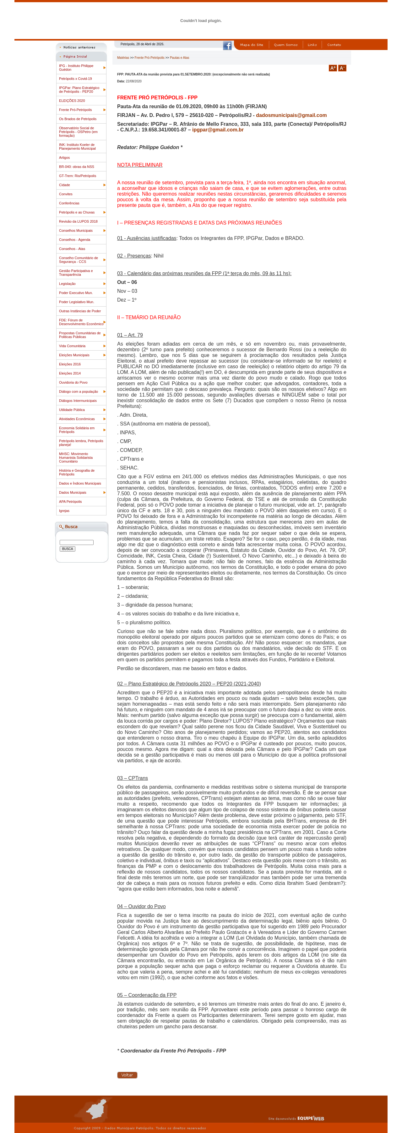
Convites (66, 194)
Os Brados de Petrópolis (77, 119)
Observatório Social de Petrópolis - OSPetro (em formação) (78, 131)
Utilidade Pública (72, 410)
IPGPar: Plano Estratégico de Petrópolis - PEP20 (79, 89)
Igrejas (64, 511)
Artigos (64, 157)
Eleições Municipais (74, 355)
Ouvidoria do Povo (73, 382)
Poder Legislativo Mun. (76, 302)
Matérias (123, 57)
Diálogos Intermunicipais (78, 401)
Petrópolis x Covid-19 (75, 79)
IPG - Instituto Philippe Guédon (76, 67)
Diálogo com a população (78, 391)
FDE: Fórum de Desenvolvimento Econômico (81, 322)
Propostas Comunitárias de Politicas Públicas (80, 335)
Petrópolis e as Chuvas (77, 212)
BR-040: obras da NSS (76, 167)
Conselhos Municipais (76, 230)
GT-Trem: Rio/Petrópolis (77, 176)
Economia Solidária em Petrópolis (77, 430)
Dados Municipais (72, 492)
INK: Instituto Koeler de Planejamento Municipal (77, 146)
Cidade (64, 185)
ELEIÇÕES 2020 (72, 101)
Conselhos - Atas (72, 249)
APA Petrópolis (70, 501)
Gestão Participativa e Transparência (76, 272)
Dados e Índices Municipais (80, 483)
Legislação (67, 284)
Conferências (69, 203)
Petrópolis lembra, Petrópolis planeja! (81, 443)
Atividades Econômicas (77, 419)
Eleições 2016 (70, 364)
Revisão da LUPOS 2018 (78, 221)
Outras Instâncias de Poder (80, 311)
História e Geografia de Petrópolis (77, 472)
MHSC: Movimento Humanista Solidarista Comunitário (76, 457)
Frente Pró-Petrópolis (75, 110)
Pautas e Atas (179, 57)
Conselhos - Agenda (74, 240)
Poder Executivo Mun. (76, 293)
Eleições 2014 (70, 373)
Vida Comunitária (72, 346)
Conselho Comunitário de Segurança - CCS (78, 260)
